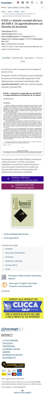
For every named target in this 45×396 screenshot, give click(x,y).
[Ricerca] (43, 7)
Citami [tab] (22, 61)
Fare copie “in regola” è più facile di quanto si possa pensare (23, 284)
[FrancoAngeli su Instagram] (8, 336)
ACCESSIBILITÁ (9, 358)
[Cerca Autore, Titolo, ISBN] (24, 7)
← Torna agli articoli (10, 238)
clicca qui (15, 49)
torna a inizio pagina (22, 392)
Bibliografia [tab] (29, 58)
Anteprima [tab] (6, 58)
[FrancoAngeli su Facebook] (2, 336)
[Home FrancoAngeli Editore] (8, 3)
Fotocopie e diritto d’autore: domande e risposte (25, 277)
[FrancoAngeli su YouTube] (11, 336)
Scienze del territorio (13, 261)
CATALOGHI (7, 343)
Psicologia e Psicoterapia (15, 253)
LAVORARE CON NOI (11, 349)
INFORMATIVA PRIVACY (12, 355)
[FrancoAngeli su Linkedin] (5, 336)
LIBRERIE (6, 352)
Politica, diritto (11, 265)
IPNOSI (16, 12)
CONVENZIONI (8, 346)
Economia (9, 249)
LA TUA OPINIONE (10, 340)
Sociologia (9, 257)
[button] (17, 3)
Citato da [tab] (39, 58)
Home (3, 12)
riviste (10, 12)
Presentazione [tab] (17, 58)
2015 (22, 12)
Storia (7, 269)
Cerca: (3, 7)
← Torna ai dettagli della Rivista (14, 234)
